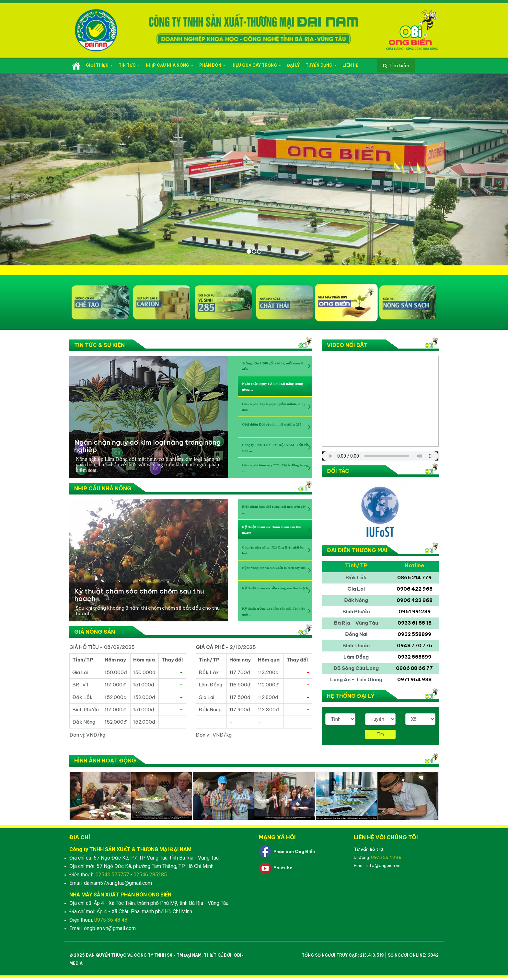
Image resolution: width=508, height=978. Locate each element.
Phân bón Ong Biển (294, 851)
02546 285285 (150, 875)
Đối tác (338, 471)
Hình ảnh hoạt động (105, 760)
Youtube (283, 867)
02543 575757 (112, 875)
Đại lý (293, 65)
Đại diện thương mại (357, 550)
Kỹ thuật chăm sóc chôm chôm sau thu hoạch (139, 595)
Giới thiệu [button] (99, 65)
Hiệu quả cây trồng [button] (256, 65)
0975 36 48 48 (110, 920)
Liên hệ (350, 65)
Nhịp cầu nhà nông (103, 488)
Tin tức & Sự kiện (99, 345)
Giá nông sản (94, 631)
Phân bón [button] (212, 65)
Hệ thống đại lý (351, 696)
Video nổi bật (347, 345)
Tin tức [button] (129, 65)
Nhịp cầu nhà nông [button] (169, 65)
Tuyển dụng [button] (321, 65)
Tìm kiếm (399, 66)
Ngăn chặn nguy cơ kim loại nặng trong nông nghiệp (147, 446)
